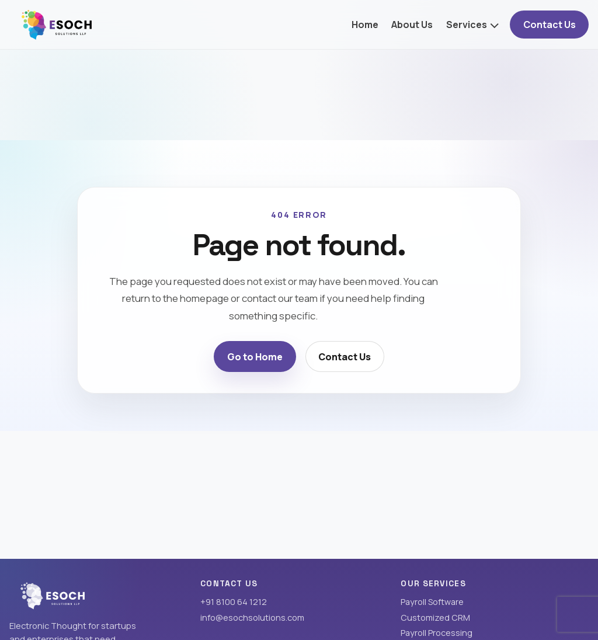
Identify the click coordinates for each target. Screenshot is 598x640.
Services (466, 24)
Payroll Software (432, 601)
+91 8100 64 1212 (233, 601)
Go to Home (255, 356)
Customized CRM (435, 617)
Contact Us (549, 24)
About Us (412, 24)
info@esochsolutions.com (252, 617)
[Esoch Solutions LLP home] (57, 24)
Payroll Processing (436, 632)
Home (365, 24)
